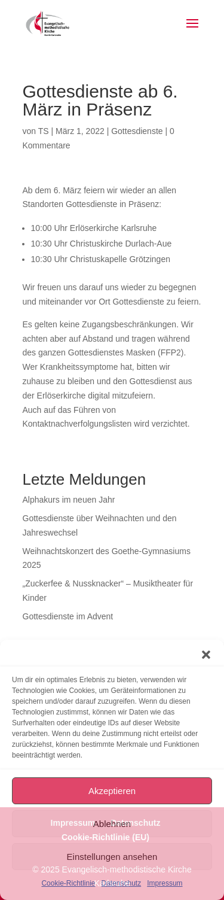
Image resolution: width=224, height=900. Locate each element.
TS (43, 131)
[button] (206, 655)
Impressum (164, 883)
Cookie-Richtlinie (68, 883)
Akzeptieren (112, 791)
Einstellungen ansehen (112, 857)
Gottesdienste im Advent (68, 616)
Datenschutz (122, 883)
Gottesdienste (136, 131)
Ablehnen (112, 824)
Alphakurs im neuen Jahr (69, 499)
